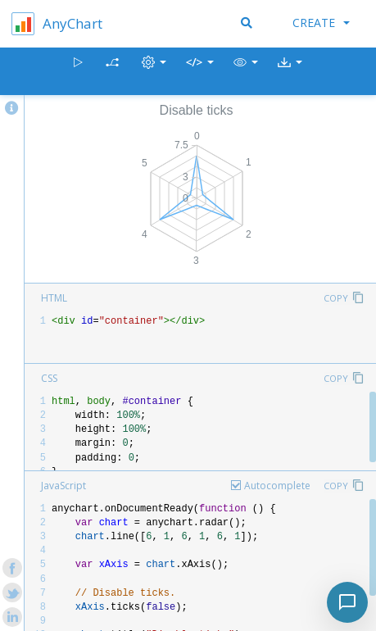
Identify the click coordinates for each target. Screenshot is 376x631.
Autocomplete (277, 486)
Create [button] (321, 22)
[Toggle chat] (347, 602)
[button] (246, 71)
